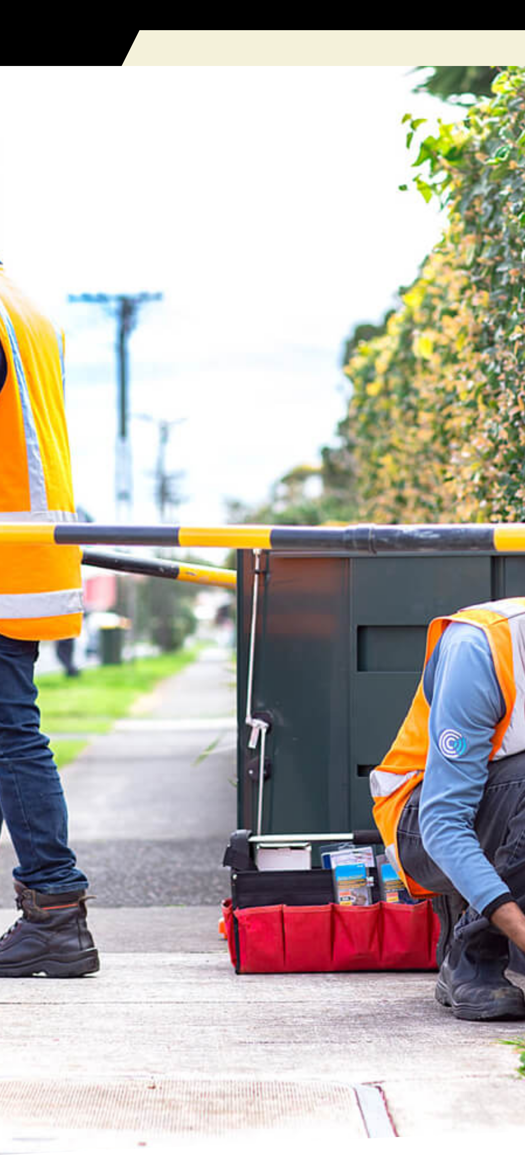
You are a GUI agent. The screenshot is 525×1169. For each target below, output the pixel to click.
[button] (509, 48)
